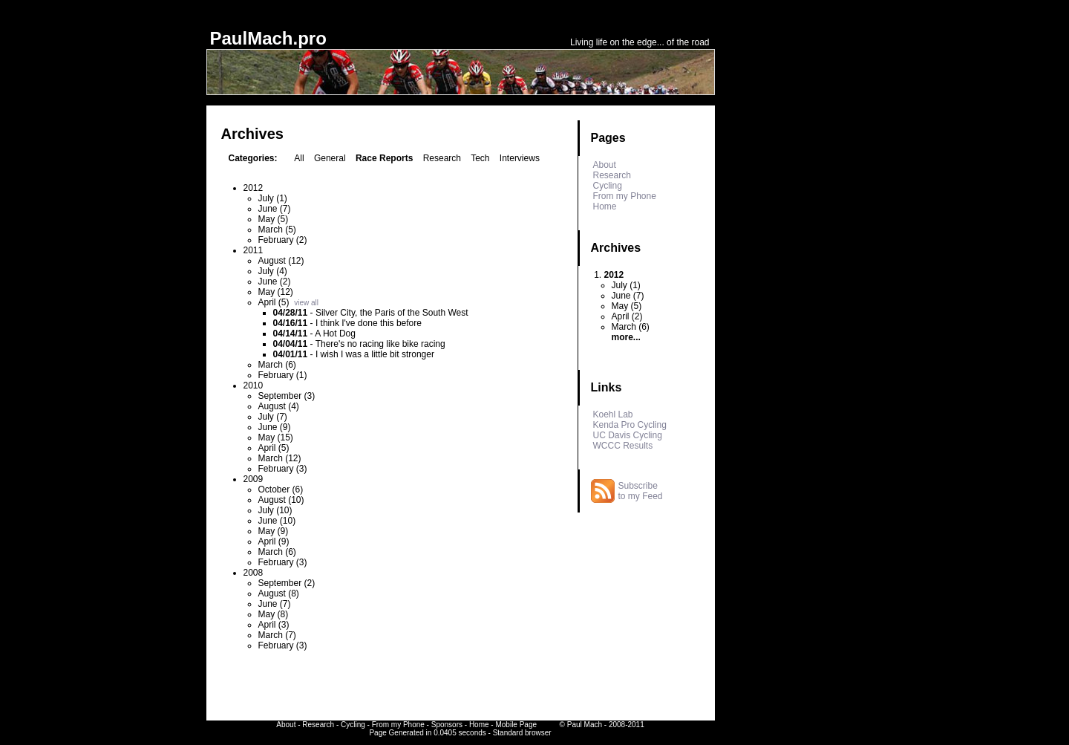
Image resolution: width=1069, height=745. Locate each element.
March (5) (277, 229)
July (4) (272, 271)
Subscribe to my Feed (640, 491)
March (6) (277, 365)
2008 (253, 572)
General (330, 158)
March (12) (279, 458)
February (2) (282, 240)
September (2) (287, 583)
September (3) (287, 396)
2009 (253, 479)
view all (306, 303)
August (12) (281, 261)
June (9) (274, 427)
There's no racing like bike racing (380, 344)
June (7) (274, 209)
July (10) (275, 510)
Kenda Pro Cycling (630, 425)
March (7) (277, 635)
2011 (253, 250)
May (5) (273, 219)
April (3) (274, 624)
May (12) (275, 292)
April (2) (627, 316)
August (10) (281, 500)
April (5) (274, 302)
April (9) (274, 541)
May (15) (275, 437)
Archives (616, 247)
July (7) (272, 416)
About (604, 165)
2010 (253, 385)
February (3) (282, 468)
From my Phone (624, 196)
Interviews (520, 158)
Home (605, 206)
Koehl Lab (613, 414)
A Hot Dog (335, 333)
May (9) (273, 531)
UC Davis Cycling (627, 435)
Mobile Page (516, 724)
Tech (480, 158)
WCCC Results (623, 445)
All (299, 158)
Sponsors (446, 724)
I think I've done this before (369, 323)
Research (442, 158)
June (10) (277, 520)
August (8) (278, 593)
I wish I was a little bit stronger (375, 354)
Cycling (607, 185)
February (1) (282, 375)
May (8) (273, 614)
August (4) (278, 406)
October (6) (281, 489)
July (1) (272, 198)
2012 (253, 188)
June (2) (274, 281)
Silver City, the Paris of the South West (392, 313)
